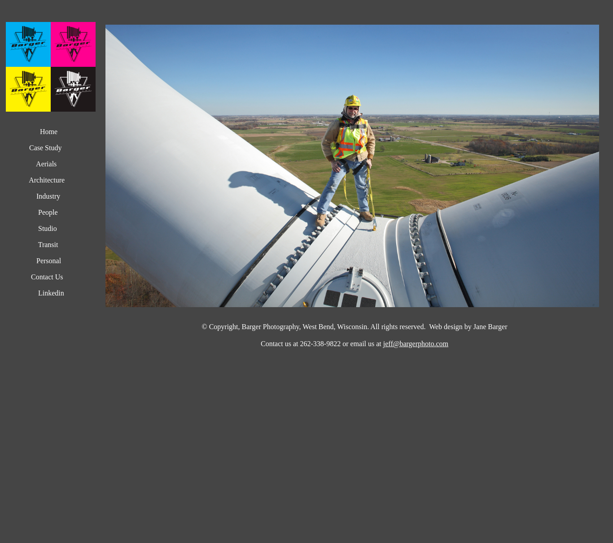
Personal (48, 261)
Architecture (47, 180)
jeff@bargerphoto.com (415, 344)
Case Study (44, 148)
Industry (48, 196)
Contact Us (46, 277)
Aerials (45, 164)
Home (48, 131)
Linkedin (49, 293)
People (46, 212)
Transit (48, 244)
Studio (47, 228)
